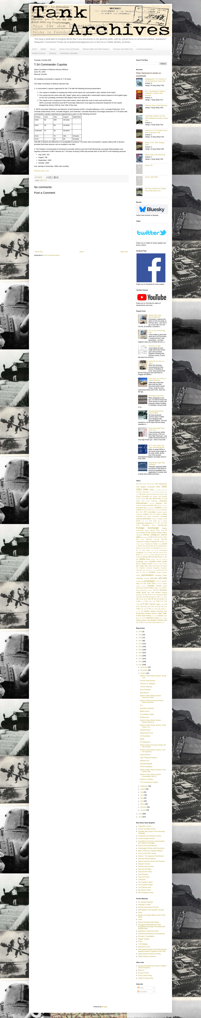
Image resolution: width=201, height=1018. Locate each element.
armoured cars (141, 508)
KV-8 (152, 548)
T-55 (165, 606)
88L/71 (160, 499)
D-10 (165, 519)
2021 (140, 646)
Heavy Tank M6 (161, 530)
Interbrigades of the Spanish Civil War (151, 910)
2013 (140, 817)
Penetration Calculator (69, 53)
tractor (160, 616)
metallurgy (139, 561)
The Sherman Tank (144, 887)
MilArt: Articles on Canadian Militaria (150, 851)
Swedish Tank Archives (146, 866)
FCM (137, 525)
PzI (141, 583)
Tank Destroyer (143, 874)
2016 (140, 661)
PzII (144, 583)
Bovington (164, 510)
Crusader (160, 519)
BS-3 (141, 512)
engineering (140, 523)
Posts (140, 988)
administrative (142, 503)
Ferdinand (145, 525)
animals (138, 505)
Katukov (142, 544)
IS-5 (162, 537)
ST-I (155, 594)
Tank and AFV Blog (144, 869)
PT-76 (157, 581)
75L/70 (143, 498)
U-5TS (144, 618)
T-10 (165, 599)
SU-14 (162, 597)
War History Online (144, 890)
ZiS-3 (142, 622)
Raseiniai (159, 583)
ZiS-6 (159, 622)
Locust (161, 552)
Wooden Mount (145, 730)
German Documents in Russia (148, 907)
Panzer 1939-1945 (151, 177)
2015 (140, 665)
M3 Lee (151, 557)
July (142, 792)
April (142, 801)
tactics (146, 611)
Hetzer (164, 533)
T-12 (142, 601)
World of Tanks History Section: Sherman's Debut (150, 696)
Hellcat (138, 532)
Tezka (140, 919)
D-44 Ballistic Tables (147, 714)
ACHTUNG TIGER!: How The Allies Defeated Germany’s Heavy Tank (156, 118)
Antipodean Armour (144, 826)
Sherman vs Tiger (155, 346)
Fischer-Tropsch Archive (146, 838)
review (165, 586)
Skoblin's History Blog (145, 978)
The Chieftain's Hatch (145, 882)
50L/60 (153, 494)
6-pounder (145, 496)
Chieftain (158, 514)
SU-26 (141, 599)
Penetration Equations (156, 396)
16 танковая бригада (145, 902)
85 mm (149, 498)
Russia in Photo (143, 973)
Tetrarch (154, 613)
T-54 (162, 607)
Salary (142, 739)
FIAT (153, 525)
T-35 (165, 604)
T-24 (153, 601)
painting (159, 570)
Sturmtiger (139, 597)
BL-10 (144, 510)
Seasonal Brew (145, 755)
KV (137, 546)
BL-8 (147, 510)
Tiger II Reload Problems (148, 758)
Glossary (52, 53)
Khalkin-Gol (148, 544)
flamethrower (162, 525)
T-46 (155, 606)
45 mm (142, 494)
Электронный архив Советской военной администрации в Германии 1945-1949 (152, 950)
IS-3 (155, 537)
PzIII (149, 583)
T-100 (138, 601)
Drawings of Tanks (144, 905)
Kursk (164, 544)
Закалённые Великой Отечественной (151, 934)
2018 (140, 656)
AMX (165, 503)
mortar (165, 563)
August (143, 789)
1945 (151, 490)
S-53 (163, 588)
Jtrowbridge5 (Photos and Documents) (151, 848)
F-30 (158, 523)
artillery (158, 508)
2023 (140, 641)
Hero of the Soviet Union (151, 533)
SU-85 (161, 599)
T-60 (138, 609)
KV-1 (140, 546)
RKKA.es (141, 970)
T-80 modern (161, 609)
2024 (140, 638)
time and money (144, 616)
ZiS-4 (151, 622)
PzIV (154, 583)
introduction (145, 537)
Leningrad (139, 552)
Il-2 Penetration (145, 736)
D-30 (143, 521)
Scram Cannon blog (145, 975)
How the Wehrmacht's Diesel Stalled (156, 412)
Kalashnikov (155, 541)
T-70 (148, 609)
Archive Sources (38, 53)
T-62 (141, 609)
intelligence (155, 535)
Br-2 (137, 512)
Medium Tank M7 (156, 559)
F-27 (154, 523)
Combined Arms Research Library (149, 836)
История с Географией (146, 936)
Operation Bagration (153, 568)
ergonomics (149, 523)
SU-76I (156, 599)
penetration (147, 575)
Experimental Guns (146, 733)
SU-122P (157, 597)
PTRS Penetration (146, 767)
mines (146, 561)
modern (149, 564)
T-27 (161, 601)
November (144, 670)
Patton (138, 575)
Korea (155, 544)
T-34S (162, 604)
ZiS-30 (146, 622)
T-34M (157, 604)
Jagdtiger (147, 541)
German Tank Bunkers (147, 681)
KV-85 (156, 548)
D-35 (146, 521)
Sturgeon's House (144, 864)
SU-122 (151, 597)
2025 (140, 635)
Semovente (143, 590)
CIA (144, 516)
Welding (139, 620)
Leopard (146, 552)
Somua (164, 592)
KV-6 (144, 548)
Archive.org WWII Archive (146, 829)
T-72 (152, 609)
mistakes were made (158, 561)
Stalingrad (160, 594)
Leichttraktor (163, 550)
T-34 (45, 180)
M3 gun (145, 557)
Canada (159, 512)
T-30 (140, 604)
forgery (164, 528)
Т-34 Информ (143, 944)
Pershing (158, 575)
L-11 (163, 548)
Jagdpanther (140, 541)
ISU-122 (149, 539)
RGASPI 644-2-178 (41, 171)
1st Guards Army (160, 490)
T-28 (165, 601)
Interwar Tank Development (147, 845)
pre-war (163, 578)
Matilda (142, 559)
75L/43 (138, 498)
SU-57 (146, 599)
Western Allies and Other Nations (96, 49)
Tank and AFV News (145, 872)
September (144, 786)
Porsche (146, 578)
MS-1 (138, 566)
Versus (53, 49)
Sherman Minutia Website (147, 859)
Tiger (160, 613)
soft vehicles (156, 592)
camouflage (152, 512)
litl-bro (140, 912)
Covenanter (155, 516)
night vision (144, 566)
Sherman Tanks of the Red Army (156, 105)
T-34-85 (151, 604)
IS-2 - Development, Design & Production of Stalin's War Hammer (155, 93)
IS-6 (165, 537)
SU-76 (150, 599)
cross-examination (143, 519)
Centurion (139, 514)
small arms (141, 592)
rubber (156, 588)
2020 (140, 650)
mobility (144, 564)
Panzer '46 (148, 165)
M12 (163, 555)
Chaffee (145, 514)
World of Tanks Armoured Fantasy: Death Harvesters (152, 701)
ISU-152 (164, 539)
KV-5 (141, 548)
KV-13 (145, 546)
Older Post (124, 252)
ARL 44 (164, 505)
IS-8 (142, 539)
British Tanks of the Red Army (155, 155)
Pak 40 (164, 570)
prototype (149, 581)
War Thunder (163, 618)
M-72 (149, 555)
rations (165, 583)
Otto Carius (153, 570)
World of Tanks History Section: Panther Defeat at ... (150, 721)
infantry (146, 535)
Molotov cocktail (157, 563)
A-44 (148, 501)
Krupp (160, 544)
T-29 (137, 604)
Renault (158, 586)
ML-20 (138, 564)
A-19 (165, 499)
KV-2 (155, 546)
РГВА (140, 941)
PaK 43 (145, 572)
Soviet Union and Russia (69, 49)
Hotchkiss (139, 535)
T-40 (144, 607)
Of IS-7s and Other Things (147, 853)
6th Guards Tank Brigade (158, 496)
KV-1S (150, 546)
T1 (139, 611)
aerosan (151, 503)
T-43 (148, 607)
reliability (150, 586)
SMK (148, 592)
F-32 (161, 523)
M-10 (165, 552)
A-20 (137, 501)
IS (149, 537)
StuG (165, 595)
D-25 (138, 521)
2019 (140, 653)
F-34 (165, 523)
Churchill (139, 516)
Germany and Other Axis (123, 49)
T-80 (155, 609)
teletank (148, 613)
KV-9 (160, 548)
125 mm (151, 484)
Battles (43, 49)
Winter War (146, 620)
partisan (164, 572)
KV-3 (165, 546)
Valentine (150, 618)
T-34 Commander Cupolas (149, 782)
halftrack (152, 530)
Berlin (140, 510)
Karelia (162, 541)
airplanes (159, 503)
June (142, 795)
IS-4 (159, 537)
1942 (164, 486)
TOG (153, 615)
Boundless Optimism (147, 708)
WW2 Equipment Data (145, 892)
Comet (149, 516)
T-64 (145, 609)
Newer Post (39, 252)
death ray (156, 521)
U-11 (139, 618)
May (142, 798)
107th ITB (145, 484)
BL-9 (151, 510)
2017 (140, 659)
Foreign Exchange (147, 528)
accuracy (163, 501)
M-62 (145, 555)
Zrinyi (162, 622)
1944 (145, 489)
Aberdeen (155, 501)
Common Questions (145, 49)
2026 (140, 632)
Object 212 (152, 566)
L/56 (140, 550)
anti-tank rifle (152, 505)
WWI (165, 620)
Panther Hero (144, 717)
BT (145, 512)
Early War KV (144, 693)
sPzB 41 (150, 594)
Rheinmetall (139, 588)
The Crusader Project (145, 885)
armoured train (151, 507)
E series (164, 521)
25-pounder (145, 492)
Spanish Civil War (141, 594)
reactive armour (141, 586)
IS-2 (152, 537)
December (144, 667)
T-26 (157, 601)
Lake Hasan (146, 550)
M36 (163, 557)
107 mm (139, 484)
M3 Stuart (158, 557)
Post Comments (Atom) (51, 255)
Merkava (164, 559)
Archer (160, 505)
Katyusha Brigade (146, 764)
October (143, 673)
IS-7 (137, 539)
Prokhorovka (140, 581)
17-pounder (151, 487)
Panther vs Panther (146, 779)
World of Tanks (156, 620)
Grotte (146, 530)
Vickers (156, 618)
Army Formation (145, 690)
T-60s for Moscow (146, 687)
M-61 (141, 555)
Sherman (163, 590)
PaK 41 (138, 572)
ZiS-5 (155, 622)
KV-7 (148, 548)
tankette (153, 611)
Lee (152, 550)
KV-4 (137, 548)
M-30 (138, 555)
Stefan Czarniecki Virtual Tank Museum (151, 861)
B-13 (163, 507)
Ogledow (142, 568)
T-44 (151, 607)
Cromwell (163, 516)
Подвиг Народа (143, 939)
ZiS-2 (138, 622)
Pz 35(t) (162, 581)
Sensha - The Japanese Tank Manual (150, 856)
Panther (152, 572)
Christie (164, 514)
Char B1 (152, 514)
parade (159, 572)
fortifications (140, 530)
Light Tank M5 (153, 552)
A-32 (143, 501)
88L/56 (155, 499)
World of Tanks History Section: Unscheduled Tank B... (150, 775)
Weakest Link (144, 761)
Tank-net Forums (144, 877)
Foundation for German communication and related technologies (151, 842)
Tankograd (141, 879)
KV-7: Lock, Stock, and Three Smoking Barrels (156, 446)
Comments (142, 992)
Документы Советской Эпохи (148, 931)
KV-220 (160, 546)
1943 (41, 180)
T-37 (137, 607)
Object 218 (159, 566)
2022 (140, 644)
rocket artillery (149, 588)
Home (34, 49)
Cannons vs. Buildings (147, 684)
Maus (148, 559)
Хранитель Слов (144, 947)
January (143, 810)
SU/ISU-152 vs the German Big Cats (155, 316)
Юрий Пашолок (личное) (147, 956)
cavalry (165, 512)
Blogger (104, 1007)
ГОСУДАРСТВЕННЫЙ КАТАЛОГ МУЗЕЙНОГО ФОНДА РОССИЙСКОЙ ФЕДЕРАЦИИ (151, 926)
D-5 (150, 521)
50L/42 (148, 494)
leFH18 (156, 550)
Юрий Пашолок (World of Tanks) (149, 954)
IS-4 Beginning (145, 742)
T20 (142, 611)
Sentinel (150, 590)
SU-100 (145, 597)
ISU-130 (156, 539)
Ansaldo (144, 505)
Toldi (156, 615)
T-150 (146, 601)
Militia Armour (144, 711)
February (143, 807)
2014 (140, 814)
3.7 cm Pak (153, 492)
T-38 (141, 607)
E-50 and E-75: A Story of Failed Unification (157, 379)
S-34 (160, 588)
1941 (158, 487)
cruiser (154, 519)
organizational (146, 570)
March (142, 804)
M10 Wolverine (156, 555)
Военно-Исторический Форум (148, 922)
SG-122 (155, 590)
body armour (156, 510)
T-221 (150, 601)
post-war (153, 578)
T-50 (158, 607)
